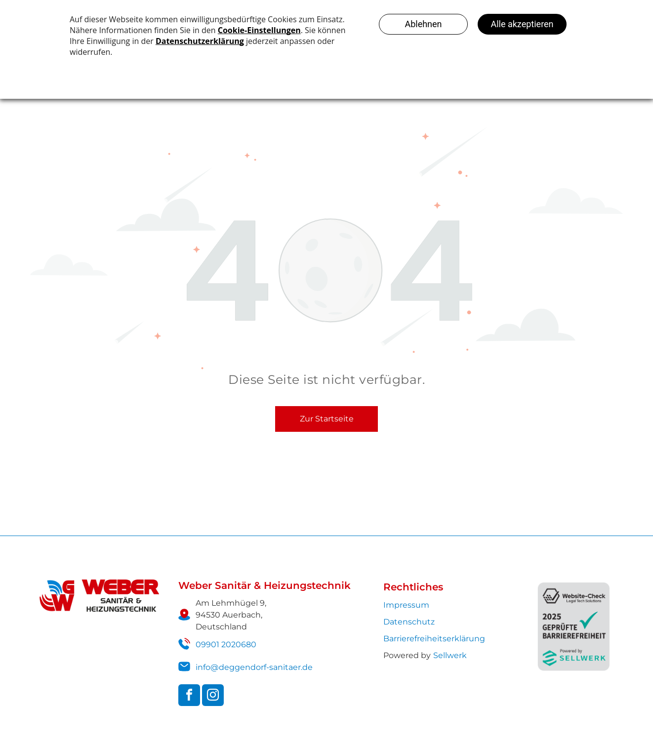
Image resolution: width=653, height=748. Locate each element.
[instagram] (213, 696)
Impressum (406, 605)
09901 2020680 (226, 644)
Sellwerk (450, 655)
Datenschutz (409, 621)
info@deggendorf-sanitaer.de (254, 667)
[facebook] (189, 696)
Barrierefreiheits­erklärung (434, 638)
